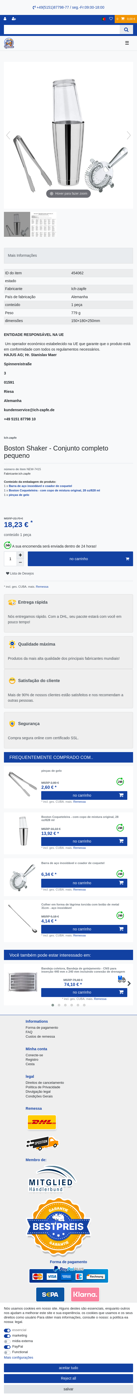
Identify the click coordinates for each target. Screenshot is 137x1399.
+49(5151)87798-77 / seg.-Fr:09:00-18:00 (68, 7)
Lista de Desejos (20, 573)
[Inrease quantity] (20, 555)
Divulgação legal (38, 1092)
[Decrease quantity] (20, 562)
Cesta (30, 1064)
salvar (68, 1389)
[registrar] (14, 19)
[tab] (68, 255)
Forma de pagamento (42, 1028)
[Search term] (62, 29)
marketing (19, 1335)
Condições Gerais (39, 1096)
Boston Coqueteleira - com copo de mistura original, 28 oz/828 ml (54, 490)
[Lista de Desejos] (111, 19)
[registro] (5, 19)
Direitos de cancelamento (45, 1083)
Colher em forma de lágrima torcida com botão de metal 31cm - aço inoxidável (80, 906)
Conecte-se (34, 1055)
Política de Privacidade (43, 1087)
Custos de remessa (40, 1036)
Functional (20, 1352)
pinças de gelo (19, 494)
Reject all (68, 1378)
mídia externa (22, 1341)
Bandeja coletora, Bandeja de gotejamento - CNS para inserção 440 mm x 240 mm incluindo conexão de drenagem (83, 970)
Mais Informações (22, 255)
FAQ (29, 1032)
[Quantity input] (10, 558)
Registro (32, 1060)
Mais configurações (18, 1357)
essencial (19, 1330)
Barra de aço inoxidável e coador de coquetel (40, 485)
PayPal (17, 1346)
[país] (104, 19)
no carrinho (99, 559)
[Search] (126, 29)
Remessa (41, 586)
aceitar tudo (68, 1368)
